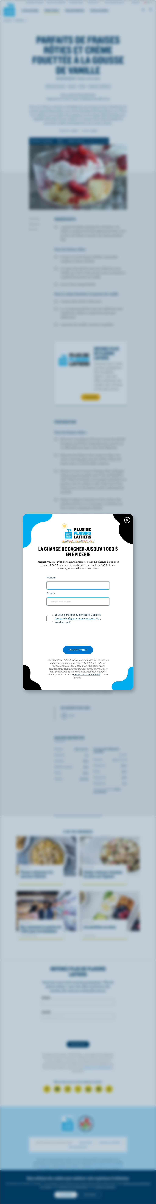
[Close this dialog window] (127, 520)
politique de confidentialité (86, 674)
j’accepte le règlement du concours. (75, 618)
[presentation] (78, 635)
